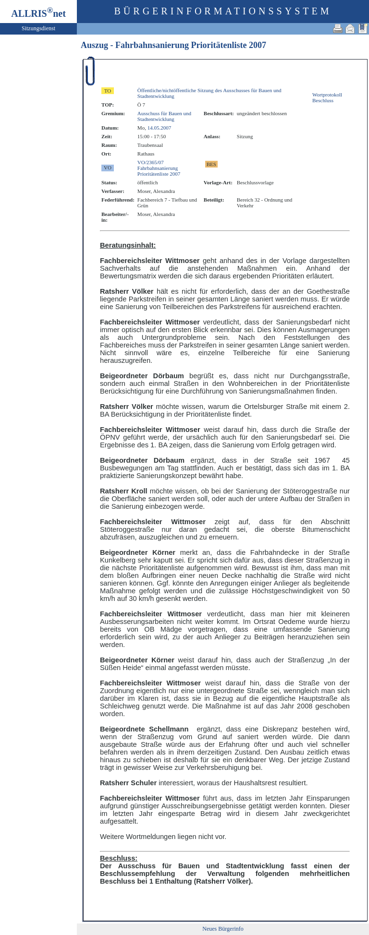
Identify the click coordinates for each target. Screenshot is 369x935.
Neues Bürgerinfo (222, 928)
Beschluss (322, 100)
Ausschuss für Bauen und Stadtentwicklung (164, 116)
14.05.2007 (160, 128)
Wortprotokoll (327, 94)
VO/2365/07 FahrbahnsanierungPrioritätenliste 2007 (159, 168)
